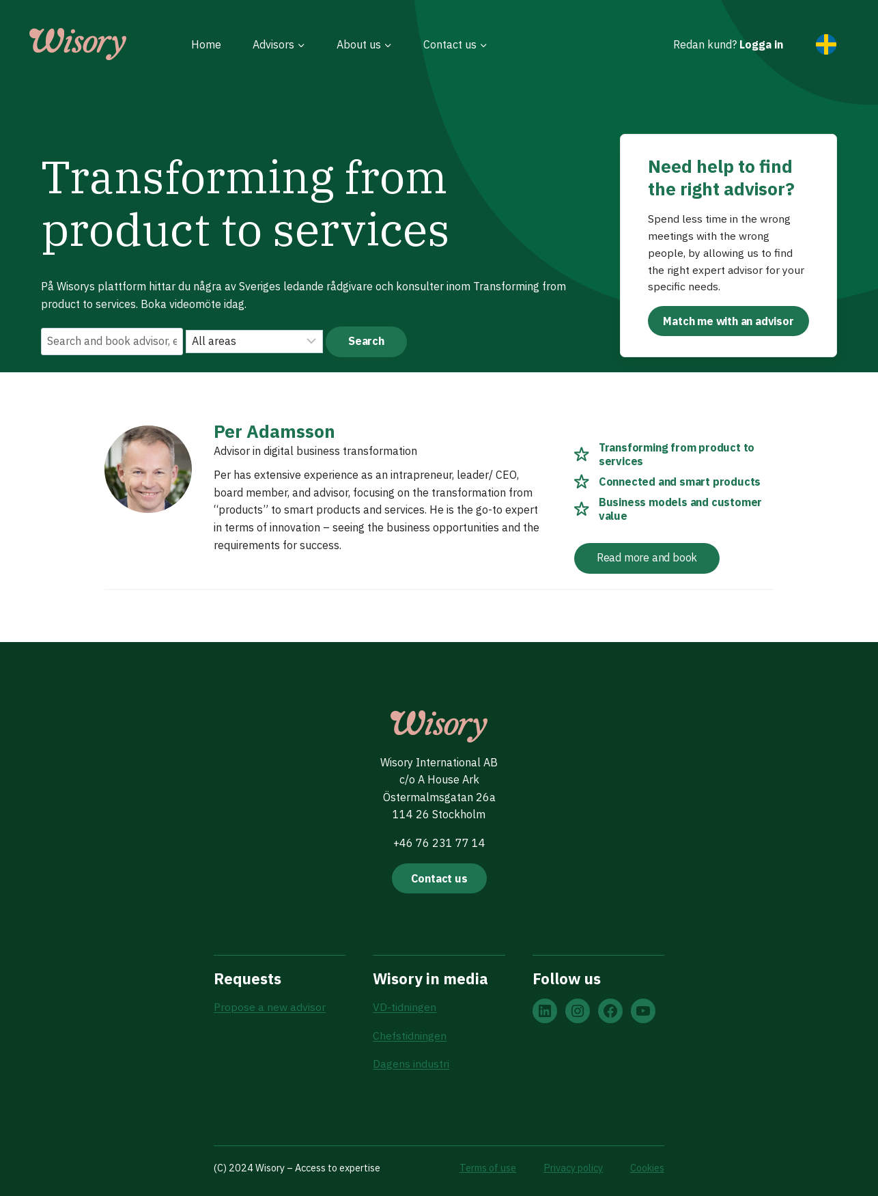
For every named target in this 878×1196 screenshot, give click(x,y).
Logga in (761, 44)
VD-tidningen (404, 1007)
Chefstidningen (410, 1035)
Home (206, 44)
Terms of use (487, 1167)
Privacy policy (573, 1167)
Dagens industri (411, 1064)
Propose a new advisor (270, 1007)
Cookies (647, 1167)
